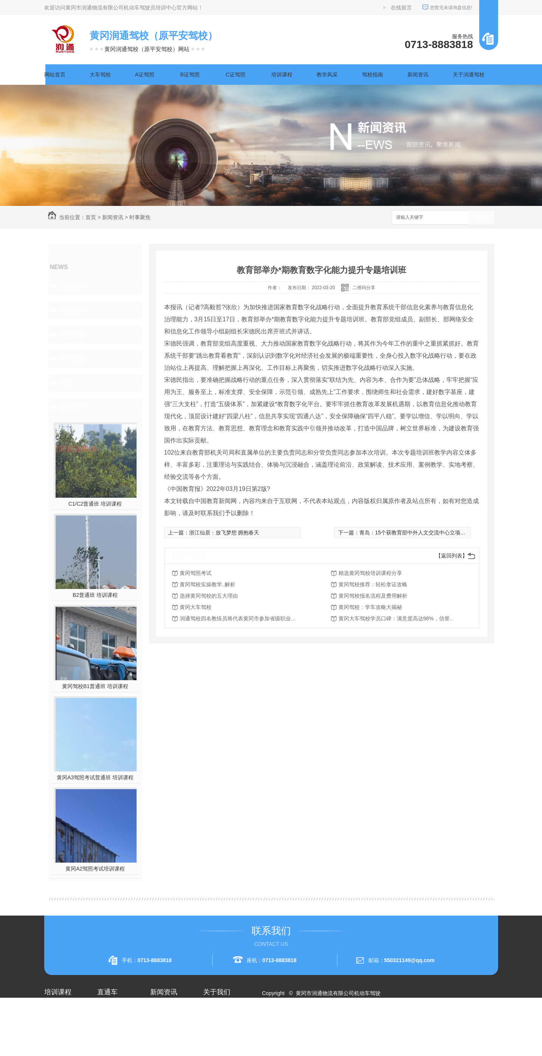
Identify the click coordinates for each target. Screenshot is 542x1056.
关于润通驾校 (469, 75)
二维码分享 (364, 287)
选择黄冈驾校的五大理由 (209, 596)
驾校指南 (372, 75)
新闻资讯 (418, 75)
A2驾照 (52, 1036)
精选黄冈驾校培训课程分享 (370, 573)
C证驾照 (235, 75)
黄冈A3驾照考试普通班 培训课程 (95, 777)
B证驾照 (190, 75)
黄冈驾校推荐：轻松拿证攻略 (373, 584)
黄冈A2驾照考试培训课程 (95, 869)
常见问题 (73, 334)
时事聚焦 (140, 217)
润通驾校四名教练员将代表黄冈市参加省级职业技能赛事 (240, 618)
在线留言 (401, 8)
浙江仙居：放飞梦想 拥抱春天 (224, 533)
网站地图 (276, 1020)
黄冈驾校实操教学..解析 (208, 584)
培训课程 (281, 75)
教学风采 (327, 75)
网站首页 (54, 75)
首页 (90, 217)
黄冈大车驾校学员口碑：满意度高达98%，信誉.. (396, 618)
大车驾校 (100, 75)
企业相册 (213, 1022)
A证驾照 (144, 75)
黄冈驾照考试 (195, 573)
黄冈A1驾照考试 (116, 1022)
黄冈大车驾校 (195, 607)
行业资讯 (73, 310)
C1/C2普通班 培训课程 (95, 504)
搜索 (481, 218)
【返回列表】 (451, 556)
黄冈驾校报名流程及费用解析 (373, 596)
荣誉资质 (213, 1036)
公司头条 (73, 286)
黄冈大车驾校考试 (118, 1036)
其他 (66, 382)
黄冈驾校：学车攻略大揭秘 (370, 607)
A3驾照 (52, 1049)
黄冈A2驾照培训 (116, 1008)
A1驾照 (52, 1022)
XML (311, 1020)
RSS (296, 1020)
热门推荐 (73, 407)
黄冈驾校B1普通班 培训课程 (95, 686)
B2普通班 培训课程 (95, 595)
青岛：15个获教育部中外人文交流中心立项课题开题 (420, 533)
